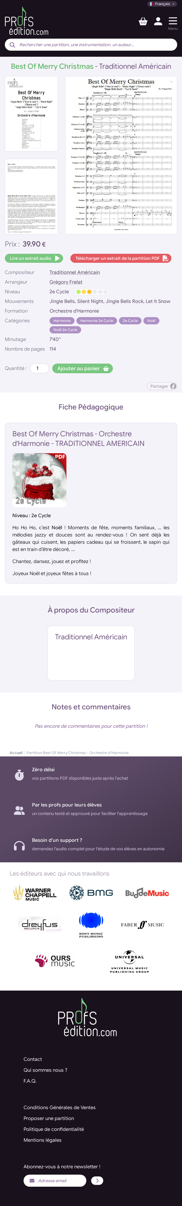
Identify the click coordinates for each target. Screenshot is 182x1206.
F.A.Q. (30, 1081)
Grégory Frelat (65, 282)
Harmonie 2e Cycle (96, 320)
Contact (33, 1059)
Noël (151, 320)
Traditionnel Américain (74, 272)
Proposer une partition (49, 1118)
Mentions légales (43, 1140)
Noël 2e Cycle (65, 329)
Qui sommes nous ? (45, 1070)
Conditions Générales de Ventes (60, 1108)
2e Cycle (130, 320)
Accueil (16, 752)
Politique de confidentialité (54, 1129)
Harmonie (62, 320)
